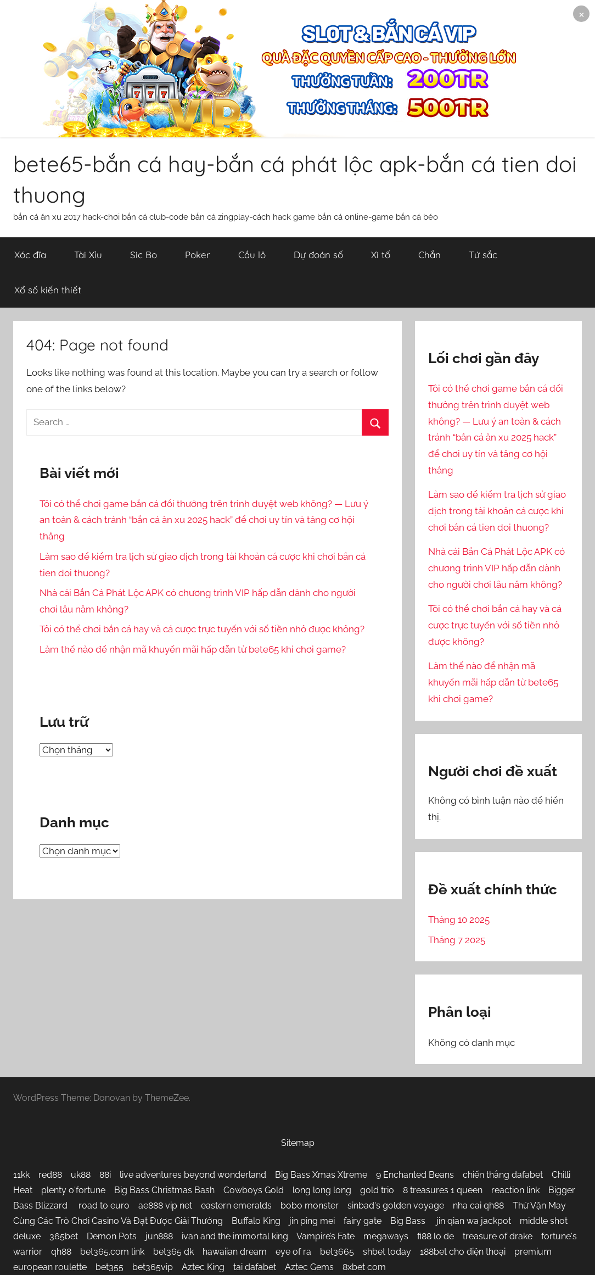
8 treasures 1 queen (442, 1190)
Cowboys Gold (253, 1190)
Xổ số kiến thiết (47, 290)
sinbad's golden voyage (395, 1205)
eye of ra (293, 1251)
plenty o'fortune (73, 1190)
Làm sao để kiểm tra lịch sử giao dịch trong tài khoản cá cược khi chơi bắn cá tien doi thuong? (497, 511)
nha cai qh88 (478, 1205)
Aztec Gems (309, 1267)
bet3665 (337, 1251)
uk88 (81, 1175)
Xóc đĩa (30, 254)
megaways (385, 1236)
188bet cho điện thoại (463, 1251)
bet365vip (152, 1267)
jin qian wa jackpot (473, 1221)
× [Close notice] (582, 13)
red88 (50, 1175)
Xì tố (380, 254)
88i (105, 1175)
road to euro (104, 1205)
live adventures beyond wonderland (193, 1175)
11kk (21, 1175)
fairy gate (362, 1221)
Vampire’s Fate (325, 1236)
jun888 (159, 1236)
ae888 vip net (165, 1205)
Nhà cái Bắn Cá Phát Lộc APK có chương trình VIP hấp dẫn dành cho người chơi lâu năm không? (496, 568)
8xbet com (364, 1267)
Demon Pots (112, 1236)
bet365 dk (173, 1251)
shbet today (387, 1251)
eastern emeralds (236, 1205)
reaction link (515, 1190)
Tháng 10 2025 (459, 919)
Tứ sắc (483, 254)
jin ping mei (312, 1221)
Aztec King (203, 1267)
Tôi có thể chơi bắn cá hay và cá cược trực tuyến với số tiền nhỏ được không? (202, 628)
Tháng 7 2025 (456, 939)
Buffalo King (256, 1221)
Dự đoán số (318, 254)
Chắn (429, 254)
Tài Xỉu (88, 254)
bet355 (110, 1267)
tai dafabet (254, 1267)
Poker (197, 254)
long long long (322, 1190)
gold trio (377, 1190)
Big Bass (409, 1221)
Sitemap (298, 1143)
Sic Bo (143, 254)
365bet (63, 1236)
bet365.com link (112, 1251)
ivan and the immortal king (235, 1236)
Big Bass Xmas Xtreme (321, 1175)
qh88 (61, 1251)
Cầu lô (252, 254)
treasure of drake (497, 1236)
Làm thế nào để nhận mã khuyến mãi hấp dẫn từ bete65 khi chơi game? (193, 649)
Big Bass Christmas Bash (164, 1190)
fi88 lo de (435, 1236)
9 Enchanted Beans (415, 1175)
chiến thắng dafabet (503, 1175)
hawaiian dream (235, 1251)
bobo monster (309, 1205)
